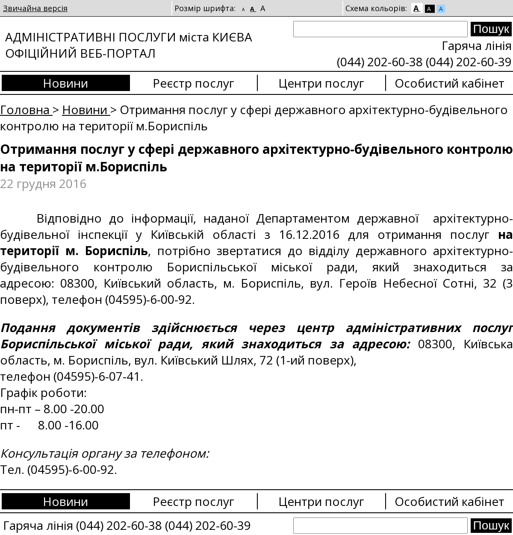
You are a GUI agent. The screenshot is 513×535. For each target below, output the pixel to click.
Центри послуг (321, 83)
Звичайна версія (35, 8)
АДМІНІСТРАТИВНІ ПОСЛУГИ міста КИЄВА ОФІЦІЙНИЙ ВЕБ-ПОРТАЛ (128, 45)
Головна (26, 109)
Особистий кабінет (449, 83)
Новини (65, 83)
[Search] (380, 29)
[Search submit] (491, 29)
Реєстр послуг (193, 83)
